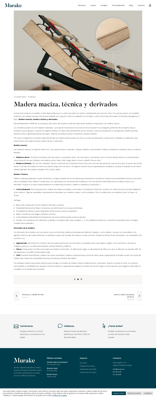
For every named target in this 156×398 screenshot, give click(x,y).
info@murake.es (119, 369)
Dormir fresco (52, 374)
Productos (32, 97)
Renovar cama (52, 368)
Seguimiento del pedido (88, 369)
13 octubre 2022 (20, 97)
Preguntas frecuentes (87, 366)
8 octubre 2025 (52, 370)
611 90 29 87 (117, 374)
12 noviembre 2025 (53, 364)
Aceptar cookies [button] (118, 393)
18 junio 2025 (51, 376)
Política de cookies (60, 395)
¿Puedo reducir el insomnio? (57, 362)
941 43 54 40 (117, 372)
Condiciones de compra (88, 372)
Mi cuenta (83, 363)
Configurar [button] (148, 393)
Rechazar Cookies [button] (134, 393)
